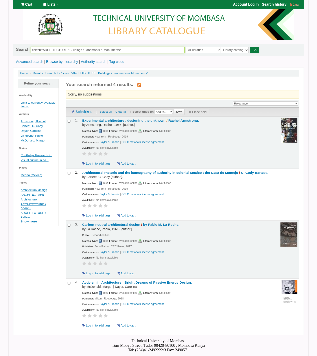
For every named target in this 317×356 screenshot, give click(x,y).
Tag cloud (116, 62)
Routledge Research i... (36, 155)
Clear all (121, 111)
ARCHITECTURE (32, 194)
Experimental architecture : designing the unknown (140, 120)
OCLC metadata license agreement (143, 142)
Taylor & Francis (109, 142)
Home (24, 73)
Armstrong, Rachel (33, 121)
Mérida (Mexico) (31, 175)
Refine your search (38, 83)
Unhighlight (81, 111)
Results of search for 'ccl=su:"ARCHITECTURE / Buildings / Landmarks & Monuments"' (90, 73)
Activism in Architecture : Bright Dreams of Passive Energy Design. (137, 282)
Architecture (29, 199)
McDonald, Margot (33, 140)
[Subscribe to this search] (139, 84)
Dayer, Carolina (31, 130)
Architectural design (34, 190)
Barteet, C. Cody (32, 126)
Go (256, 50)
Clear (294, 4)
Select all (106, 111)
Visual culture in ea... (35, 160)
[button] (26, 4)
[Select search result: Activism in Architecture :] (69, 283)
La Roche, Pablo (32, 135)
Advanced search (29, 62)
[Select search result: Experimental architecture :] (69, 121)
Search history (274, 4)
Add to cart (126, 163)
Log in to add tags (96, 163)
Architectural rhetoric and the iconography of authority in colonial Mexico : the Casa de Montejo (174, 172)
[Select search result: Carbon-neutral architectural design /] (69, 225)
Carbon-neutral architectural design (130, 224)
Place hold (197, 112)
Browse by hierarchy (62, 62)
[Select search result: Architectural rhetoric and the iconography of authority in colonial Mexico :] (69, 173)
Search (22, 49)
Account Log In (246, 4)
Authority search (93, 62)
